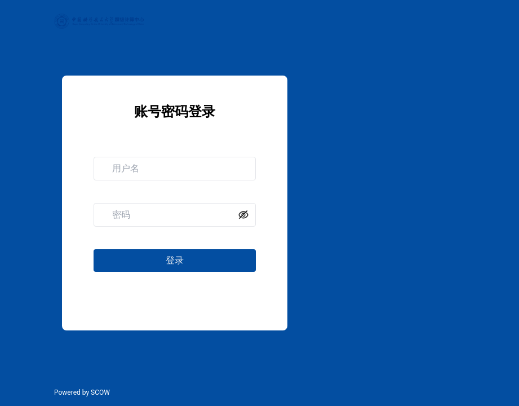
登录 (175, 260)
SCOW (100, 392)
